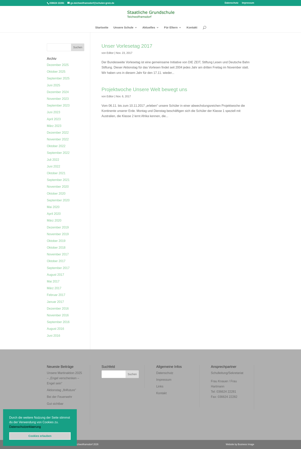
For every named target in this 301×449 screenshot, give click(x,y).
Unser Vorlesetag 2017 (127, 46)
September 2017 (58, 268)
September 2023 (58, 105)
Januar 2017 (55, 301)
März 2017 (54, 288)
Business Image (246, 444)
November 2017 (58, 254)
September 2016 (58, 322)
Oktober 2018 (56, 247)
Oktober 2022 (56, 146)
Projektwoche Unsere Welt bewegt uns (144, 89)
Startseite (101, 27)
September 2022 (58, 152)
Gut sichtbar (55, 403)
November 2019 (58, 234)
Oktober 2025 (56, 71)
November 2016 (58, 315)
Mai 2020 (53, 207)
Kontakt (192, 27)
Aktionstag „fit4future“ (61, 390)
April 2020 (54, 213)
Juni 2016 (53, 335)
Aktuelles (148, 27)
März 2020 (54, 220)
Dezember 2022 (58, 132)
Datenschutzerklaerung (25, 426)
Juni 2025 (53, 85)
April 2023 (54, 119)
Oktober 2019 (56, 240)
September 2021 (58, 180)
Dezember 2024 (58, 92)
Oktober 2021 (56, 173)
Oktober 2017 (56, 261)
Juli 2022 (53, 159)
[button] (42, 427)
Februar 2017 (56, 295)
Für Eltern (171, 27)
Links (159, 386)
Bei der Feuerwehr (59, 396)
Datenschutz (231, 3)
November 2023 (58, 98)
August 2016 (55, 328)
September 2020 (58, 200)
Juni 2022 (53, 166)
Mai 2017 (53, 281)
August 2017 (55, 274)
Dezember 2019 (58, 227)
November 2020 (58, 186)
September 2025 (58, 78)
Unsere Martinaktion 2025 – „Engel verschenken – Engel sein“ (64, 378)
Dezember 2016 (58, 308)
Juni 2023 (53, 112)
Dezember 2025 (58, 65)
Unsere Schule (123, 27)
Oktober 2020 (56, 193)
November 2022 (58, 139)
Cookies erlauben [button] (39, 435)
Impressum (248, 3)
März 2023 (54, 125)
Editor (110, 52)
